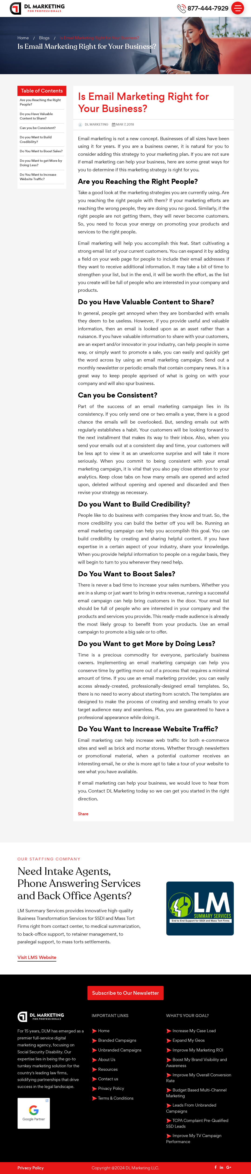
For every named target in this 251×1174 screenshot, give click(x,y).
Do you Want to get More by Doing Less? (41, 163)
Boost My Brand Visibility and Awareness (196, 1062)
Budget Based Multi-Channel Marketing (196, 1092)
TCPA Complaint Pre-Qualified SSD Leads (197, 1123)
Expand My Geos (185, 1040)
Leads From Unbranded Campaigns (191, 1108)
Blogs (44, 38)
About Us (103, 1060)
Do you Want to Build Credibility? (36, 139)
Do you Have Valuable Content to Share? (36, 116)
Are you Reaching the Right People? (40, 102)
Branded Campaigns (114, 1040)
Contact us (105, 1079)
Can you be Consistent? (38, 128)
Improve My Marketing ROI (194, 1050)
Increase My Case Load (191, 1031)
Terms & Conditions (113, 1098)
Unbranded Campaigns (116, 1050)
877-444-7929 (202, 8)
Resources (105, 1069)
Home (23, 38)
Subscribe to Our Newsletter (125, 993)
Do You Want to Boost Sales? (41, 151)
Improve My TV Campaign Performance (193, 1138)
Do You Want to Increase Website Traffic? (38, 177)
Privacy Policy (108, 1088)
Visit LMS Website (36, 957)
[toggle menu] (237, 8)
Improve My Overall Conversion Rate (198, 1077)
